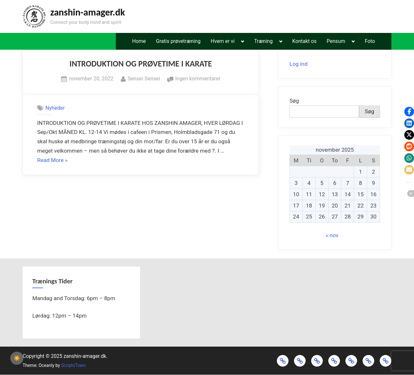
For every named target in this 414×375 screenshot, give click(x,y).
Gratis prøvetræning (178, 41)
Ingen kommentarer (197, 78)
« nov (332, 235)
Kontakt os (304, 41)
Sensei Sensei (144, 78)
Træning (263, 41)
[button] (409, 112)
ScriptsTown (73, 365)
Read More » (52, 160)
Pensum (336, 41)
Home (139, 41)
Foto (370, 41)
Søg (294, 100)
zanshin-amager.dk (87, 12)
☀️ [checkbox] (16, 358)
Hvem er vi (223, 41)
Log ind (298, 64)
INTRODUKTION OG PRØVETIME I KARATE (141, 64)
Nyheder (55, 108)
